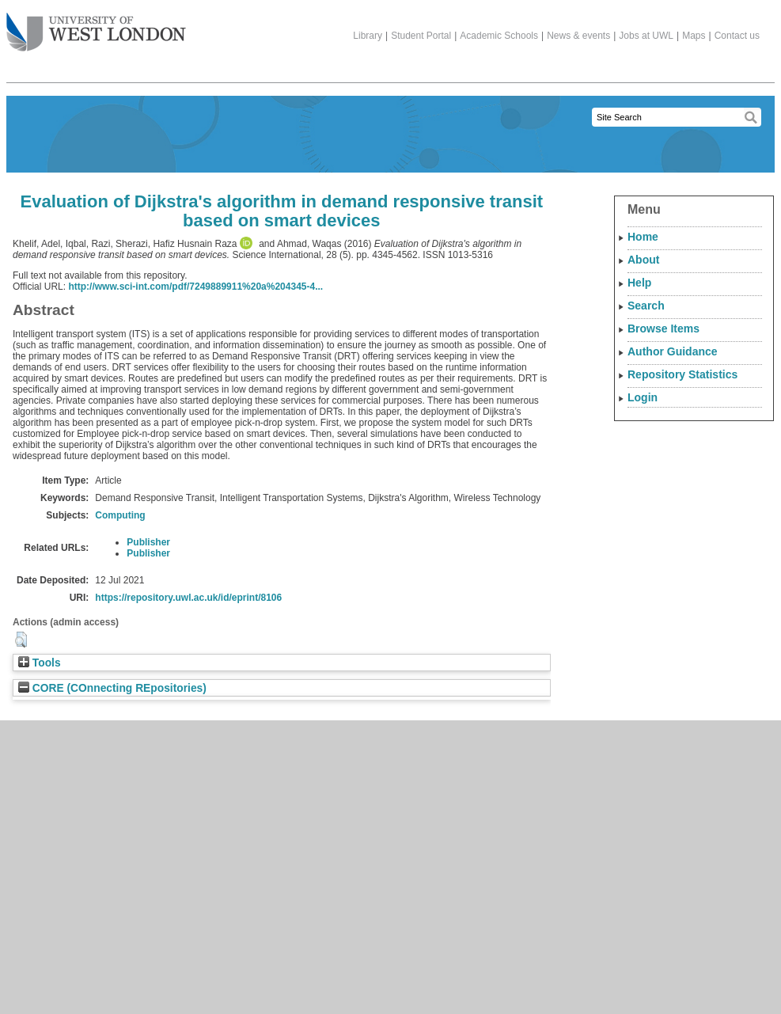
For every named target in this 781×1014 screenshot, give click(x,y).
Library (367, 35)
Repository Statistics (682, 374)
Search (646, 305)
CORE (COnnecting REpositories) (112, 688)
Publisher (148, 542)
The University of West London (96, 26)
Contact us (737, 35)
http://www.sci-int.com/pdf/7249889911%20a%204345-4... (195, 286)
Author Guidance (672, 351)
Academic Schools (499, 35)
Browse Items (663, 328)
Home (642, 236)
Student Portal (421, 35)
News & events (578, 35)
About (643, 259)
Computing (120, 515)
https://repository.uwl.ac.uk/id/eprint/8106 (188, 597)
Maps (693, 35)
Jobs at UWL (646, 35)
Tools (39, 663)
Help (639, 282)
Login (642, 397)
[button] (21, 639)
